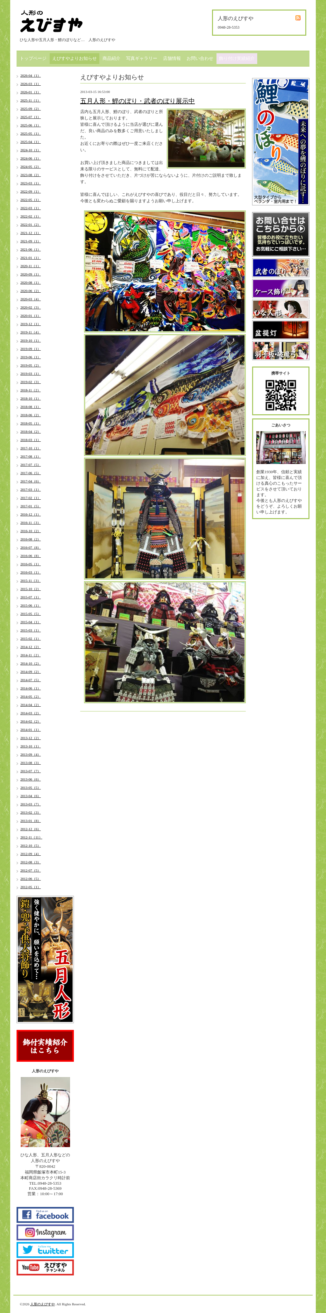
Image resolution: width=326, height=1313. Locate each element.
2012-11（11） (31, 837)
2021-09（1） (30, 241)
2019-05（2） (30, 365)
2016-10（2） (30, 531)
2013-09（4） (30, 754)
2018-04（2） (30, 431)
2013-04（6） (30, 796)
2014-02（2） (30, 721)
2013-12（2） (30, 738)
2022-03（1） (30, 208)
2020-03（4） (30, 299)
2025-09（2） (30, 109)
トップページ (33, 58)
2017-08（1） (30, 456)
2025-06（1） (30, 125)
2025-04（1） (30, 142)
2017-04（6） (30, 481)
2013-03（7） (30, 804)
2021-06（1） (30, 249)
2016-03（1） (30, 572)
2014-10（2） (30, 663)
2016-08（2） (30, 539)
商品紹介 (111, 58)
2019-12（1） (30, 324)
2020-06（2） (30, 291)
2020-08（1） (30, 282)
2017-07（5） (30, 465)
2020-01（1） (30, 316)
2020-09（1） (30, 274)
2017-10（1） (30, 448)
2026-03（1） (30, 84)
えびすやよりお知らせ (74, 58)
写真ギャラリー (141, 58)
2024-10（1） (30, 150)
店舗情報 (172, 58)
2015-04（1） (30, 622)
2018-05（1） (30, 423)
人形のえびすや (42, 1304)
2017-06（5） (30, 473)
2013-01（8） (30, 821)
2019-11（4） (30, 332)
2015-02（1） (30, 638)
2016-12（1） (30, 514)
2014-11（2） (30, 655)
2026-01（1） (30, 92)
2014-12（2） (30, 647)
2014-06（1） (30, 688)
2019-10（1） (30, 340)
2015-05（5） (30, 614)
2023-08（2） (30, 175)
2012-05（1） (30, 887)
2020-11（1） (30, 266)
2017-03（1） (30, 489)
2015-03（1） (30, 630)
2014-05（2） (30, 696)
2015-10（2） (30, 589)
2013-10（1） (30, 746)
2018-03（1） (30, 440)
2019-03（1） (30, 373)
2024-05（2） (30, 166)
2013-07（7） (30, 771)
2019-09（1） (30, 349)
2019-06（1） (30, 357)
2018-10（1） (30, 398)
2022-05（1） (30, 200)
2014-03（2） (30, 713)
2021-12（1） (30, 233)
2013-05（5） (30, 787)
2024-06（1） (30, 158)
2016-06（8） (30, 556)
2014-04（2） (30, 705)
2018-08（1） (30, 407)
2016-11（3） (30, 522)
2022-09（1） (30, 191)
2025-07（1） (30, 117)
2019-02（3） (30, 382)
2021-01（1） (30, 258)
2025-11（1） (30, 100)
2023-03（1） (30, 183)
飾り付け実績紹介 (237, 58)
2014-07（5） (30, 680)
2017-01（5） (30, 506)
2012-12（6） (30, 829)
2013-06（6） (30, 779)
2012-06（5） (30, 879)
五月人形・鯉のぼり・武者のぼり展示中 (137, 100)
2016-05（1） (30, 564)
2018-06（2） (30, 415)
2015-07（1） (30, 597)
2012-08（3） (30, 862)
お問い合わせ (200, 58)
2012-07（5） (30, 870)
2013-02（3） (30, 812)
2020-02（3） (30, 307)
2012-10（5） (30, 845)
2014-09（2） (30, 672)
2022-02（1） (30, 216)
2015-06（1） (30, 605)
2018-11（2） (30, 390)
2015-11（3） (30, 580)
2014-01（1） (30, 729)
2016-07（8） (30, 547)
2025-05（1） (30, 133)
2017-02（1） (30, 498)
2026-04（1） (30, 75)
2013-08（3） (30, 763)
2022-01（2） (30, 224)
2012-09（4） (30, 854)
